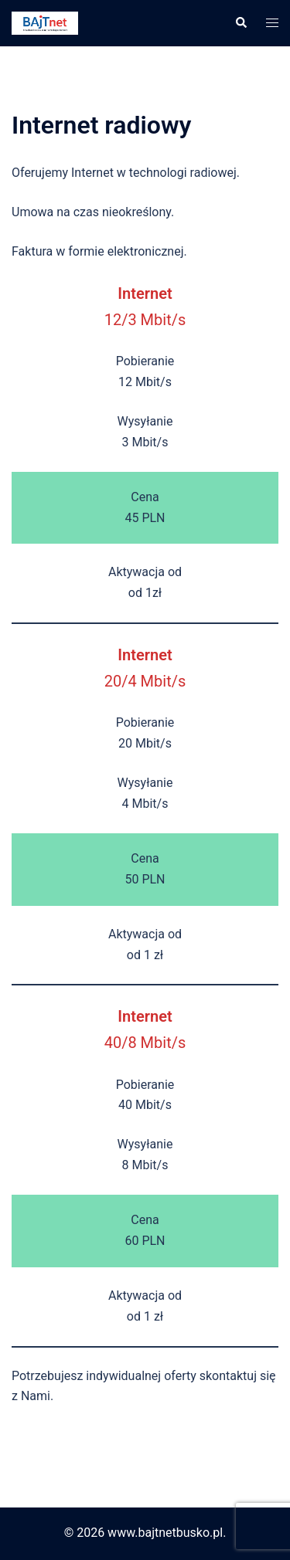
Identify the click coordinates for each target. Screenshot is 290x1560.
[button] (240, 23)
